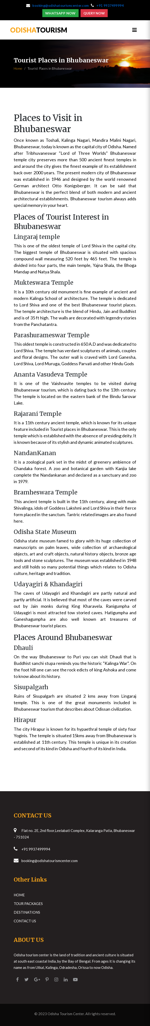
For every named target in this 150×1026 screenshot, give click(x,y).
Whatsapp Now (60, 13)
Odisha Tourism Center (66, 1014)
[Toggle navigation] (134, 30)
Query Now (94, 13)
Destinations (27, 912)
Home (18, 68)
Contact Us (25, 921)
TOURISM (38, 30)
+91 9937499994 (110, 5)
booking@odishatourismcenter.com (60, 5)
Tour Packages (28, 903)
